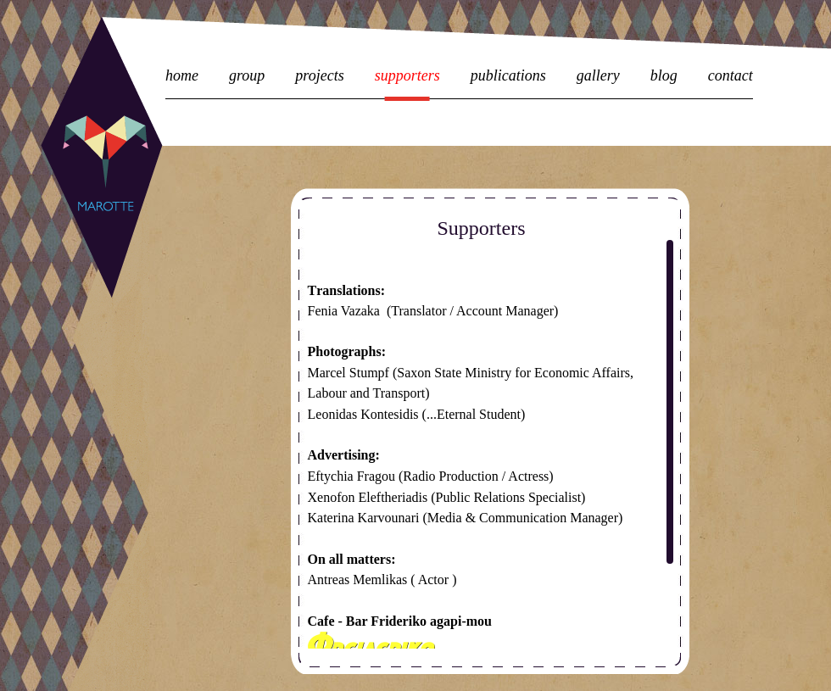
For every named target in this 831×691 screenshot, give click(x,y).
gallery (598, 76)
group (247, 76)
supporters (407, 76)
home (181, 76)
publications (508, 76)
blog (664, 76)
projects (319, 76)
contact (730, 76)
